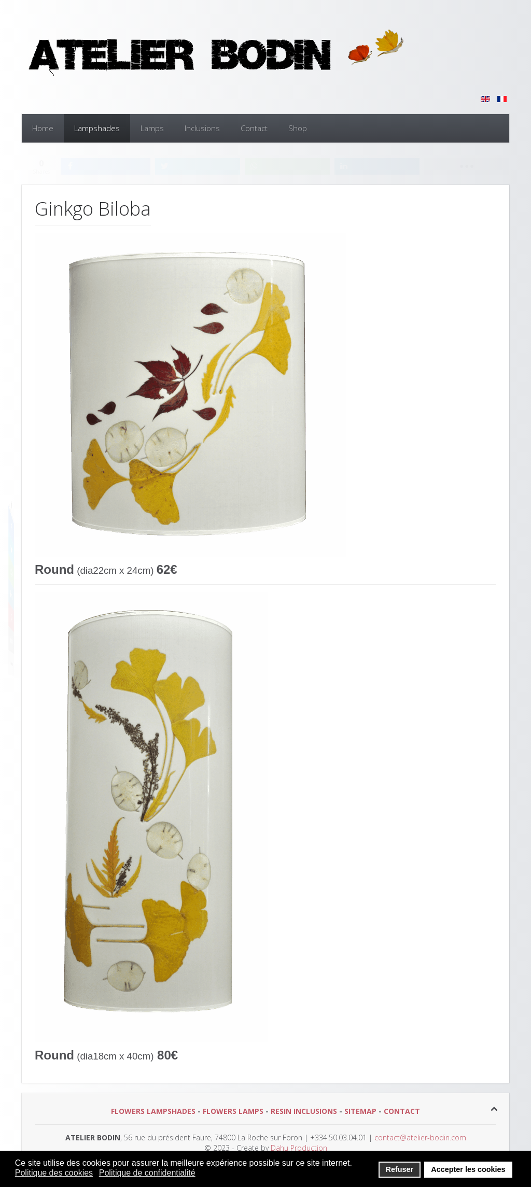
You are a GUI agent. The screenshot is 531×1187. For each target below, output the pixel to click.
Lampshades (97, 128)
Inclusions (202, 128)
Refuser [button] (400, 1169)
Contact (254, 128)
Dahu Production (298, 1148)
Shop (297, 128)
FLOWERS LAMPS (233, 1111)
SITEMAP (360, 1111)
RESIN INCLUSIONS (304, 1111)
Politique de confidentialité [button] (147, 1172)
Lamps (152, 128)
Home (42, 128)
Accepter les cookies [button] (468, 1169)
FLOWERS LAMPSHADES (153, 1111)
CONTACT (402, 1111)
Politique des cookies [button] (54, 1172)
